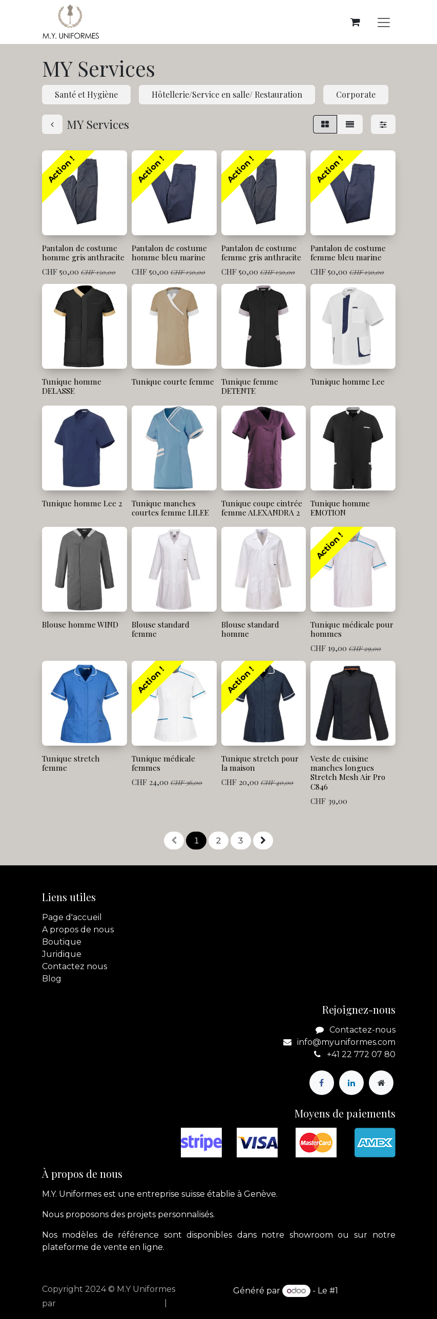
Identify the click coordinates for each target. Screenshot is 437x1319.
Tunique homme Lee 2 (82, 503)
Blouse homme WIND (80, 624)
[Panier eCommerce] (355, 22)
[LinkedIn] (351, 1082)
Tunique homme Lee (347, 381)
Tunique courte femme (172, 381)
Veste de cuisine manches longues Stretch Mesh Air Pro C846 (347, 772)
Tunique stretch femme (71, 762)
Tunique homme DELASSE (71, 386)
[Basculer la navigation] (384, 22)
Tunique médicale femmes (163, 762)
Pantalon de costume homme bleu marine (168, 252)
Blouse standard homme (250, 629)
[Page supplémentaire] (381, 1082)
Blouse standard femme (160, 629)
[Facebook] (321, 1082)
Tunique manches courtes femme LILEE (170, 508)
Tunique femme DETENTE (249, 386)
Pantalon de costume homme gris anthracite (83, 252)
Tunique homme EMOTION (340, 508)
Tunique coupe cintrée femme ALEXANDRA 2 (261, 508)
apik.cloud (79, 1303)
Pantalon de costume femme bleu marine (348, 252)
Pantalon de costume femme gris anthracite (261, 252)
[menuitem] (133, 1303)
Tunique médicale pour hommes (351, 629)
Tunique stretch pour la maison (259, 762)
